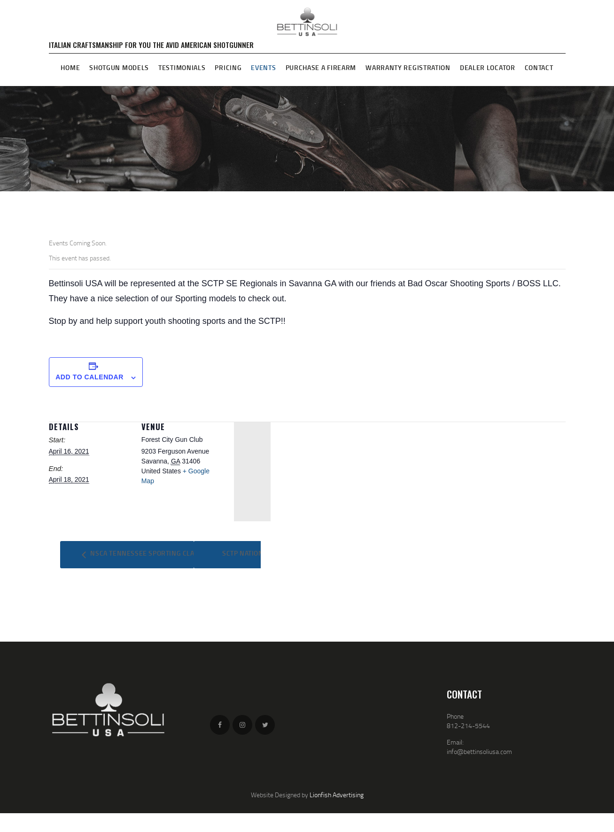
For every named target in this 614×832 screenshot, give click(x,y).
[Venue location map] (252, 471)
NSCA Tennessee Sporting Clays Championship (171, 553)
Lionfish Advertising (337, 794)
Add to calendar (89, 377)
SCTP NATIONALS (249, 553)
